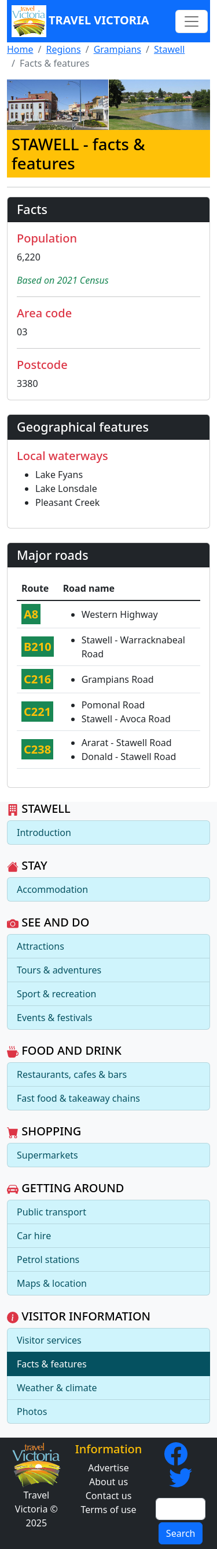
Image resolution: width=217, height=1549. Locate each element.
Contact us (109, 1495)
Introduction (44, 832)
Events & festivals (54, 1017)
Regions (63, 49)
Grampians (117, 49)
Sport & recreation (56, 993)
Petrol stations (48, 1259)
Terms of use (108, 1509)
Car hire (34, 1235)
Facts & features (52, 1364)
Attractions (40, 946)
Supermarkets (47, 1155)
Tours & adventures (59, 970)
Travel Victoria (80, 21)
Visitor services (49, 1340)
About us (108, 1481)
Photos (32, 1411)
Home (20, 49)
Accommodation (52, 889)
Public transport (51, 1212)
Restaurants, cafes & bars (72, 1074)
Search (181, 1533)
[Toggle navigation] (191, 21)
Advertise (108, 1467)
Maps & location (52, 1283)
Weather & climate (57, 1387)
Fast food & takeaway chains (78, 1098)
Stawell (169, 49)
